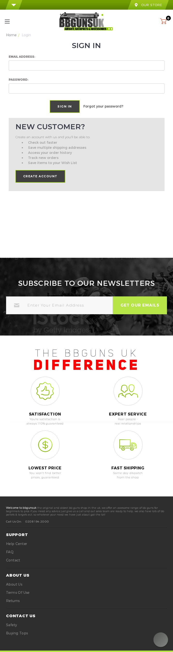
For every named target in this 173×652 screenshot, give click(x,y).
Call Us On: (14, 521)
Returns (13, 601)
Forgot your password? (103, 106)
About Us (14, 584)
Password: (19, 79)
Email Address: (22, 56)
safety (11, 625)
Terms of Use (17, 592)
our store (148, 5)
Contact (13, 560)
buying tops (17, 633)
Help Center (16, 544)
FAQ (10, 552)
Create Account (40, 176)
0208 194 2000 (37, 521)
